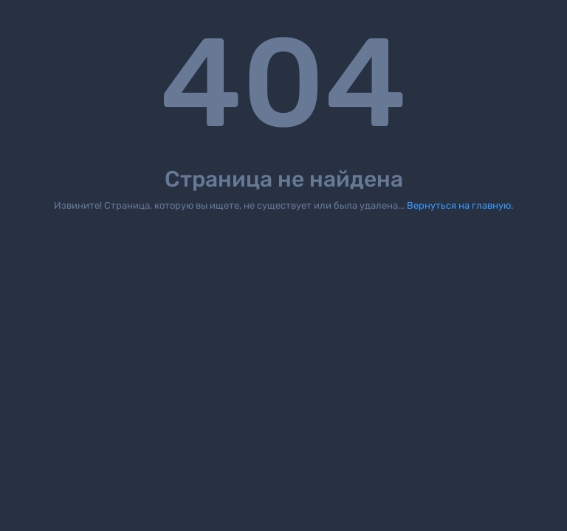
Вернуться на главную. (460, 205)
